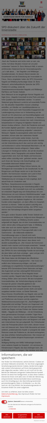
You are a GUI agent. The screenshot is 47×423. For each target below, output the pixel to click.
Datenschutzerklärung (9, 394)
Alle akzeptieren (38, 416)
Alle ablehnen (6, 416)
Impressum (5, 396)
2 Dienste (12, 409)
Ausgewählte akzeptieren (22, 416)
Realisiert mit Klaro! (39, 420)
